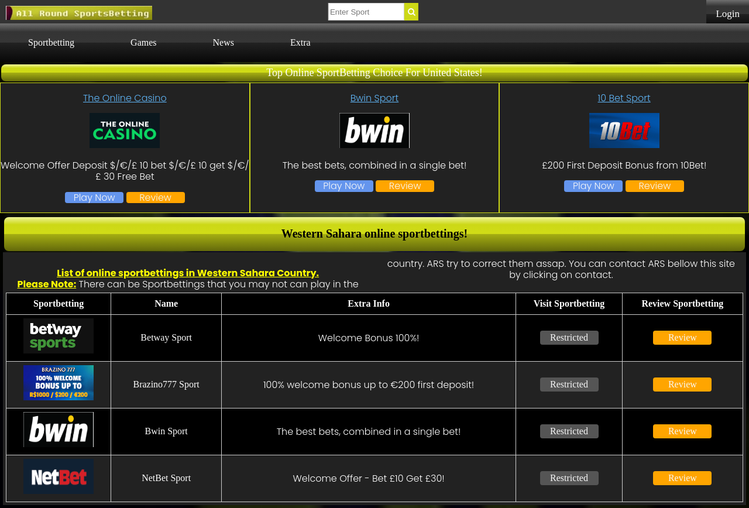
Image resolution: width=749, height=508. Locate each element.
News (223, 42)
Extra (300, 42)
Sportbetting (51, 42)
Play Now (94, 197)
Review (155, 197)
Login (728, 13)
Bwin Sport (374, 98)
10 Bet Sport (624, 98)
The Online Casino (125, 98)
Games (143, 42)
